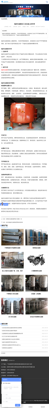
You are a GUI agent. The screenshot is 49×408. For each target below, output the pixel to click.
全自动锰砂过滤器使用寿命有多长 (14, 222)
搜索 (47, 19)
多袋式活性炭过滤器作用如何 (9, 330)
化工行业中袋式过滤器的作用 (9, 336)
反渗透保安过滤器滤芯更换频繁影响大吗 (12, 333)
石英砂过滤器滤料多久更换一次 (14, 219)
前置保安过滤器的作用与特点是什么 (11, 345)
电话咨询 (43, 406)
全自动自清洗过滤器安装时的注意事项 (12, 327)
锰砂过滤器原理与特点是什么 (9, 342)
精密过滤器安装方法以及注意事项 (10, 339)
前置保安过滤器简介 (7, 348)
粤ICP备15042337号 (39, 400)
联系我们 (31, 406)
